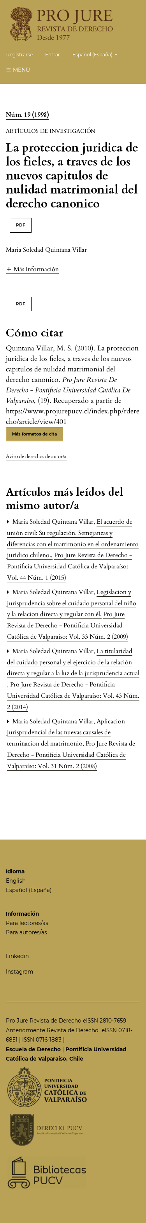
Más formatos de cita (34, 434)
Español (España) (97, 53)
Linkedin (17, 956)
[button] (32, 269)
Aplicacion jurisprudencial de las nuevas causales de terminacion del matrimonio (66, 732)
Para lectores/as (27, 923)
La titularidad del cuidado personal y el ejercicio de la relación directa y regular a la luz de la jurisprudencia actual (73, 662)
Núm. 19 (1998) (27, 115)
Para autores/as (26, 932)
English (16, 881)
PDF (20, 225)
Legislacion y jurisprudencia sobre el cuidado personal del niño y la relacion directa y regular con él (71, 603)
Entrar (52, 54)
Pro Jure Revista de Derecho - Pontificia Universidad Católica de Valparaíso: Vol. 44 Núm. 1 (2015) (69, 566)
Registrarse (19, 54)
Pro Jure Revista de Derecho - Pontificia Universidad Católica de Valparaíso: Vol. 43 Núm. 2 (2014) (73, 695)
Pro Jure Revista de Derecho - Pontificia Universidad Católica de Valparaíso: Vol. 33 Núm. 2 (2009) (67, 625)
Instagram (19, 972)
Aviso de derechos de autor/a (36, 456)
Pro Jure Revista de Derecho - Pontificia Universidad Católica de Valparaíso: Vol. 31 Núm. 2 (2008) (71, 754)
